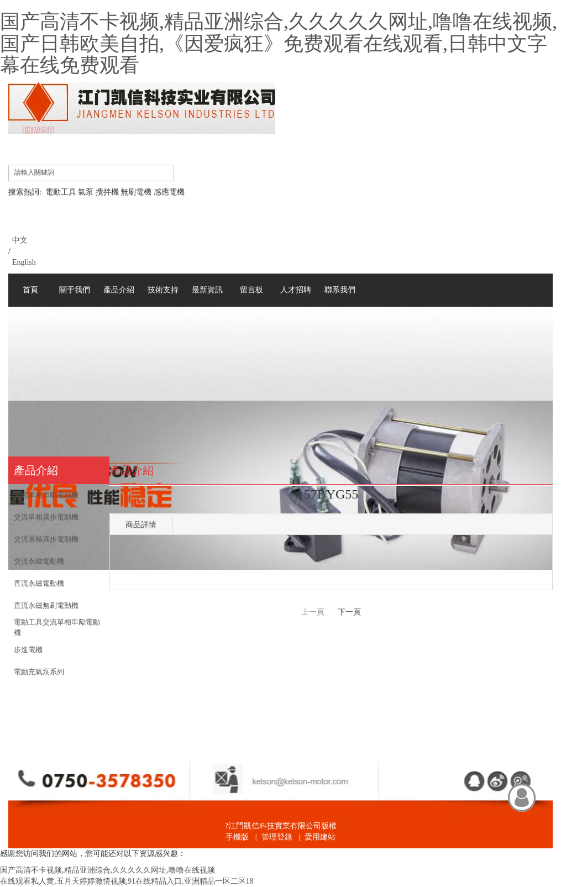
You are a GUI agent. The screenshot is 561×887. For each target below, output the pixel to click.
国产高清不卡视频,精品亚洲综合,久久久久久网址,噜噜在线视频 (107, 870)
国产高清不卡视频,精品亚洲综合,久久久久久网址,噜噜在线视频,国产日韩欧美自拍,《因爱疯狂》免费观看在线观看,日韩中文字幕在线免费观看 (278, 43)
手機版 (237, 837)
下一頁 (349, 612)
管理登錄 (276, 837)
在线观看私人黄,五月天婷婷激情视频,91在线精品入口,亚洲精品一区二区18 (127, 881)
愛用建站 (320, 837)
